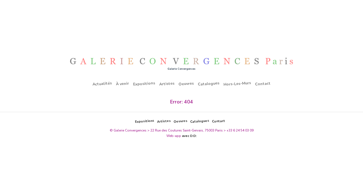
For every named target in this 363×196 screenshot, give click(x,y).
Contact (263, 84)
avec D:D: (189, 136)
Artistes (167, 84)
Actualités (102, 84)
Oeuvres (186, 84)
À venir (122, 84)
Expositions (144, 84)
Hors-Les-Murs (237, 83)
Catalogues (208, 84)
